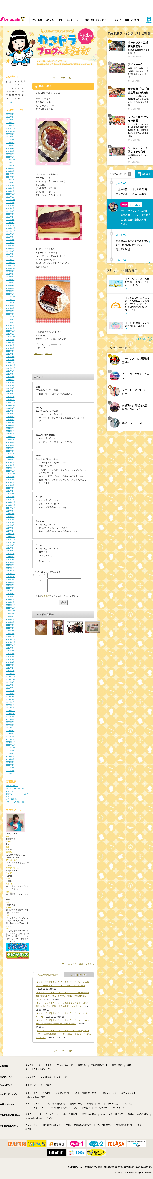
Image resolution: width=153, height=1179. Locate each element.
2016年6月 (10, 451)
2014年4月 (10, 525)
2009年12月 (10, 674)
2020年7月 (10, 311)
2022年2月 (10, 257)
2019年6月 (10, 348)
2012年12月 (10, 571)
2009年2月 (10, 702)
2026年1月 (10, 123)
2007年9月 (10, 751)
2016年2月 (10, 462)
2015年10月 (10, 474)
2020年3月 (10, 322)
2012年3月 (10, 596)
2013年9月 (10, 545)
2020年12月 (10, 297)
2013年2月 (10, 565)
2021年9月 (10, 271)
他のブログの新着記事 (48, 975)
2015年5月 (10, 488)
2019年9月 (10, 340)
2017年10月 (10, 405)
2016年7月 (10, 448)
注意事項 (46, 598)
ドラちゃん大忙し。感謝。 (16, 802)
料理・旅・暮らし (132, 20)
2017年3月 (10, 425)
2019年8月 (10, 342)
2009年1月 (10, 705)
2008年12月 (10, 708)
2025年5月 (10, 145)
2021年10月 (10, 268)
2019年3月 (10, 357)
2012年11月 (10, 574)
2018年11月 (10, 368)
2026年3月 (10, 117)
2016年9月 (10, 442)
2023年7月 (10, 208)
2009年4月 (10, 696)
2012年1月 (10, 602)
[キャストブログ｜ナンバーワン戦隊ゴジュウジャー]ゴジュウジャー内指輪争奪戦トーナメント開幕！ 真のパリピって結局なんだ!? (63, 1034)
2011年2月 (10, 634)
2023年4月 (10, 217)
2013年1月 (10, 568)
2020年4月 (10, 319)
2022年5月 (10, 248)
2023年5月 (10, 214)
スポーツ (117, 20)
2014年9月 (10, 511)
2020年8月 (10, 308)
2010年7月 (10, 654)
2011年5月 (10, 625)
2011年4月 (10, 628)
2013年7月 (10, 551)
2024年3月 (10, 185)
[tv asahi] (13, 20)
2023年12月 (10, 194)
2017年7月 (10, 414)
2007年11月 (10, 745)
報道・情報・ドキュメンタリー (97, 20)
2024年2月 (10, 188)
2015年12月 (10, 468)
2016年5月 (10, 454)
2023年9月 (10, 203)
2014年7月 (10, 517)
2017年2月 (10, 428)
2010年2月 (10, 668)
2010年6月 (10, 656)
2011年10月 (10, 611)
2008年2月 (10, 736)
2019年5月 (10, 351)
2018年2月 (10, 394)
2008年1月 (10, 739)
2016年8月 (10, 445)
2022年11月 (10, 231)
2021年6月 (10, 280)
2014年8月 (10, 514)
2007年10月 (10, 748)
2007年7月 (10, 756)
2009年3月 (10, 699)
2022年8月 (10, 240)
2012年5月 (10, 591)
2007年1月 (10, 773)
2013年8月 (10, 548)
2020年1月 (10, 328)
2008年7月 (10, 722)
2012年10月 (10, 577)
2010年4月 (10, 662)
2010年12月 (10, 639)
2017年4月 (10, 422)
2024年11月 (10, 162)
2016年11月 (10, 437)
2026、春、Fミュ (13, 791)
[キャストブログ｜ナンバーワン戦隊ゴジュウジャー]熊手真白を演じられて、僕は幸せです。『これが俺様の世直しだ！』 (62, 996)
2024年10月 (10, 165)
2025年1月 (10, 157)
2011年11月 (10, 608)
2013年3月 (10, 562)
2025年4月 (10, 148)
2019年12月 (10, 331)
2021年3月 (10, 288)
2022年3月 (10, 254)
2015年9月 (10, 477)
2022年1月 (10, 260)
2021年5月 (10, 282)
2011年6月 (10, 622)
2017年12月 (10, 400)
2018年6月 (10, 382)
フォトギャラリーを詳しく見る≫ (78, 964)
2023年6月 (10, 211)
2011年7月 (10, 619)
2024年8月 (10, 171)
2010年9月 (10, 648)
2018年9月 (10, 374)
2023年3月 (10, 220)
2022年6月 (10, 245)
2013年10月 (10, 542)
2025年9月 (10, 134)
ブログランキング (79, 975)
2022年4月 (10, 251)
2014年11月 (10, 505)
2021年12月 (10, 263)
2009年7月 (10, 688)
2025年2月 (10, 154)
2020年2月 (10, 325)
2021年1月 (10, 294)
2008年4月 (10, 731)
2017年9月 (10, 408)
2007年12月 (10, 742)
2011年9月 (10, 614)
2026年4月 (10, 114)
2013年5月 (10, 557)
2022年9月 (10, 237)
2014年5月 (10, 522)
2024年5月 (10, 180)
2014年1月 (10, 534)
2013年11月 (10, 539)
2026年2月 (10, 120)
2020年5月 (10, 317)
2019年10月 (10, 337)
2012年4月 (10, 594)
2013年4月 (10, 559)
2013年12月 (10, 537)
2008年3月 (10, 733)
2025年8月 (10, 137)
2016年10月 (10, 439)
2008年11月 (10, 711)
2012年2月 (10, 599)
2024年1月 (10, 191)
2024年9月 (10, 168)
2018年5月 (10, 385)
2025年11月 (10, 128)
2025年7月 (10, 140)
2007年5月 (10, 762)
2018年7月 (10, 380)
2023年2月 (10, 223)
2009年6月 (10, 691)
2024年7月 (10, 174)
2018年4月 (10, 388)
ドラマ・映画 (36, 20)
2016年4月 (10, 457)
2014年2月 (10, 531)
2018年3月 (10, 391)
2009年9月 (10, 682)
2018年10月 (10, 371)
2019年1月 (10, 362)
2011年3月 (10, 631)
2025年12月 (10, 125)
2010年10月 (10, 645)
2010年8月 (10, 651)
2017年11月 (10, 402)
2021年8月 (10, 274)
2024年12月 (10, 160)
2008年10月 (10, 714)
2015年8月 (10, 479)
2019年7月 (10, 345)
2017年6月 (10, 417)
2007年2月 (10, 771)
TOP (63, 78)
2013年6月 (10, 554)
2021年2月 (10, 291)
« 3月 (12, 102)
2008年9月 (10, 716)
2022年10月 (10, 234)
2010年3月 (10, 665)
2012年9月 (10, 579)
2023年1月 (10, 225)
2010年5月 (10, 659)
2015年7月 (10, 482)
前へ (55, 78)
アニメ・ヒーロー (73, 20)
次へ (71, 78)
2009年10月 (10, 679)
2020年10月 (10, 302)
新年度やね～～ (12, 786)
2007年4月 (10, 765)
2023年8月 (10, 205)
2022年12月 (10, 228)
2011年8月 (10, 616)
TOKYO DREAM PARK (15, 788)
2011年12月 (10, 605)
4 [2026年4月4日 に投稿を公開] (23, 85)
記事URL (48, 354)
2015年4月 (10, 491)
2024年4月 (10, 182)
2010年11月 (10, 642)
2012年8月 (10, 582)
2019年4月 (10, 354)
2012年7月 (10, 585)
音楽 (60, 20)
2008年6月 (10, 725)
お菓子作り (45, 86)
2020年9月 (10, 305)
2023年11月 (10, 197)
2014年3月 (10, 528)
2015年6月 (10, 485)
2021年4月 (10, 285)
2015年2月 (10, 497)
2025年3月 (10, 151)
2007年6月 (10, 759)
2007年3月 (10, 768)
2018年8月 (10, 377)
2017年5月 (10, 420)
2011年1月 (10, 636)
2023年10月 (10, 200)
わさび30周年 (11, 799)
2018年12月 (10, 365)
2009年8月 (10, 685)
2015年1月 (10, 499)
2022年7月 (10, 243)
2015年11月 (10, 471)
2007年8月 (10, 753)
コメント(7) (38, 354)
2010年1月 (10, 671)
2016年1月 (10, 465)
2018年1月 (10, 397)
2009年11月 (10, 676)
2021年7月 (10, 277)
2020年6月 (10, 314)
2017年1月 (10, 431)
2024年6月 (10, 177)
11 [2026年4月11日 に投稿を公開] (24, 88)
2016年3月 (10, 459)
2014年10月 (10, 508)
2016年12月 (10, 434)
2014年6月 (10, 519)
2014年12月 (10, 502)
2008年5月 (10, 728)
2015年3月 (10, 494)
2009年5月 (10, 694)
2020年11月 (10, 300)
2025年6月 (10, 143)
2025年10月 (10, 131)
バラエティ (50, 20)
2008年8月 (10, 719)
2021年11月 (10, 265)
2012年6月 (10, 588)
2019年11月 (10, 334)
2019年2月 (10, 360)
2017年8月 (10, 411)
